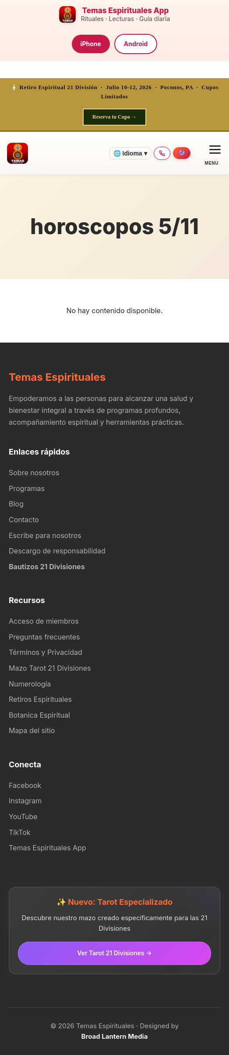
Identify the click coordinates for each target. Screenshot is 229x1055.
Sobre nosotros (34, 472)
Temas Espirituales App (47, 847)
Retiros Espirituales (40, 699)
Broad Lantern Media (114, 1036)
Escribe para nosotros (45, 535)
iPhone (91, 43)
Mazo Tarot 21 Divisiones (50, 668)
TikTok (20, 832)
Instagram (25, 800)
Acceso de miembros (44, 621)
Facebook (25, 785)
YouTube (23, 816)
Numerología (30, 683)
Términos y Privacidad (45, 652)
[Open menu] (211, 153)
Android (136, 43)
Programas (27, 488)
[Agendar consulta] (181, 153)
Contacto (24, 519)
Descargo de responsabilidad (57, 550)
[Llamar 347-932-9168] (162, 153)
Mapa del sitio (32, 730)
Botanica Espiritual (39, 715)
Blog (16, 503)
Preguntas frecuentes (44, 636)
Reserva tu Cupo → (114, 117)
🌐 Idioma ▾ (130, 153)
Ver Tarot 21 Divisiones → (114, 953)
